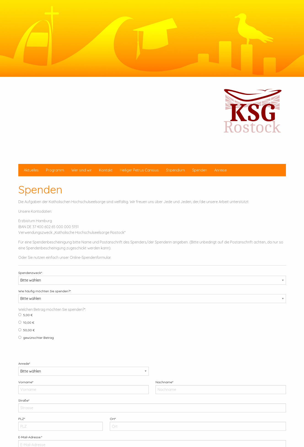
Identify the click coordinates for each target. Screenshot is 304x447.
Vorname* (83, 387)
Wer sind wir (81, 170)
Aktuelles (31, 170)
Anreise (220, 170)
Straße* (152, 405)
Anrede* (83, 368)
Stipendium (175, 170)
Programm (55, 170)
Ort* (198, 424)
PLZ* (60, 424)
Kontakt (106, 170)
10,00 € (26, 322)
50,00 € (26, 330)
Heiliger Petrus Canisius (139, 170)
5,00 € (25, 315)
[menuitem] (31, 170)
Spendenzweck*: (152, 278)
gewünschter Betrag (36, 338)
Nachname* (221, 387)
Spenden (199, 170)
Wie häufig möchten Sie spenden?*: (152, 296)
